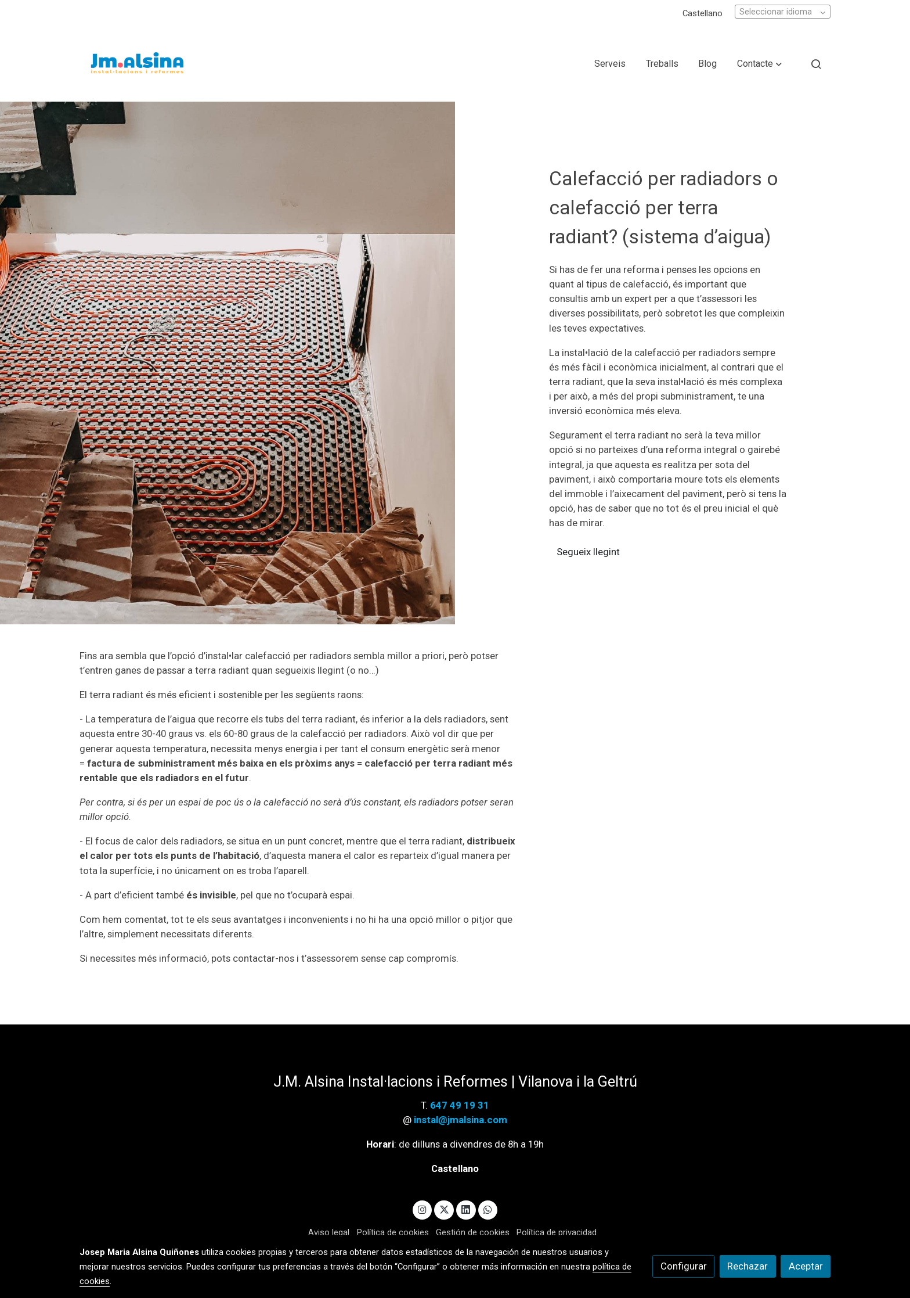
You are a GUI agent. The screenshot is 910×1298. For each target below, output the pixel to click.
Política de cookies (393, 1232)
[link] (136, 64)
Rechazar (747, 1266)
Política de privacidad (557, 1232)
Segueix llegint (589, 552)
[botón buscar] (816, 64)
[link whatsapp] (488, 1209)
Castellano (702, 13)
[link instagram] (422, 1209)
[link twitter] (444, 1209)
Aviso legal (328, 1232)
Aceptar (806, 1266)
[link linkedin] (466, 1209)
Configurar (683, 1266)
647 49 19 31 (459, 1105)
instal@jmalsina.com (459, 1120)
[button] (759, 63)
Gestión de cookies (473, 1232)
